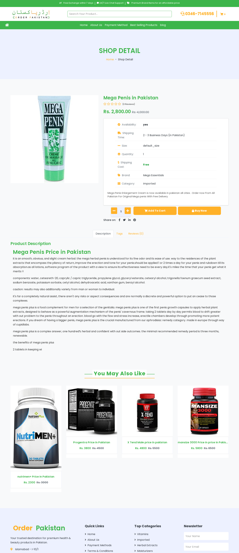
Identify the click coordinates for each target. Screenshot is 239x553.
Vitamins (141, 534)
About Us (96, 25)
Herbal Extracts (146, 545)
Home (84, 25)
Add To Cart (155, 211)
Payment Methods (98, 545)
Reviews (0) (136, 234)
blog (163, 25)
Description (103, 234)
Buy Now (199, 211)
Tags (119, 234)
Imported (149, 183)
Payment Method (116, 25)
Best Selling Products (143, 25)
